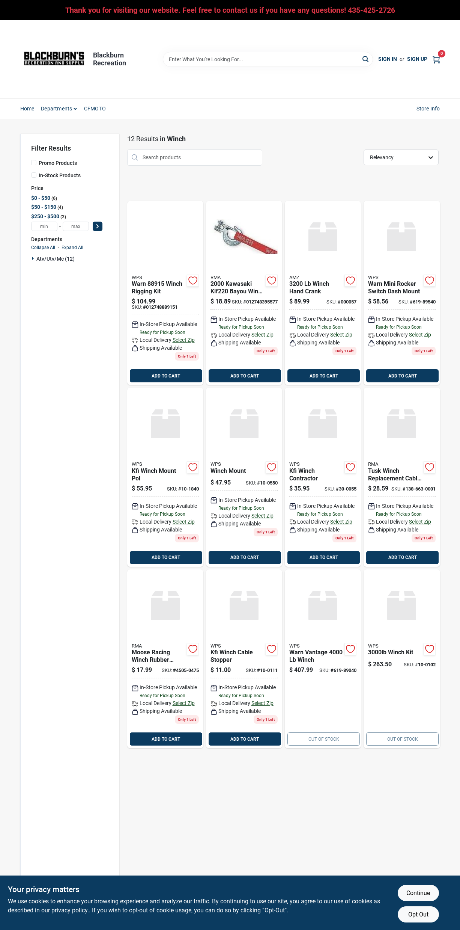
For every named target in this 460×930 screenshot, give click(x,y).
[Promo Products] (33, 162)
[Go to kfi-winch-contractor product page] (323, 477)
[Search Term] (268, 59)
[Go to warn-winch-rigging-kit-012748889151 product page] (165, 293)
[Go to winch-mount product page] (244, 477)
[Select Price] (97, 226)
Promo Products (58, 163)
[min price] (44, 226)
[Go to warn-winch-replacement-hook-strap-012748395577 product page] (244, 293)
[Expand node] (33, 258)
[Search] (366, 59)
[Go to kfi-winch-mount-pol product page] (165, 477)
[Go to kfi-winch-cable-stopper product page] (244, 659)
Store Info (428, 109)
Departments (56, 109)
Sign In (387, 59)
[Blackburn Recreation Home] (54, 59)
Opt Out (418, 914)
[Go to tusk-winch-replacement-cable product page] (402, 477)
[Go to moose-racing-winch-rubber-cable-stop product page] (165, 659)
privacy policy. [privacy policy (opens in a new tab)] (70, 910)
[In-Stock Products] (33, 175)
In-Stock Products (60, 175)
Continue (418, 893)
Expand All (72, 247)
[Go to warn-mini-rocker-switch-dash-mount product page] (402, 293)
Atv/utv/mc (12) (55, 259)
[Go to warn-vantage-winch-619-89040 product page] (323, 659)
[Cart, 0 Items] (436, 59)
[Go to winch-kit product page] (402, 659)
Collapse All (43, 247)
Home (27, 109)
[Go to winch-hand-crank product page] (323, 293)
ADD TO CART (166, 376)
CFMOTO (95, 109)
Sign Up (417, 59)
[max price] (76, 226)
